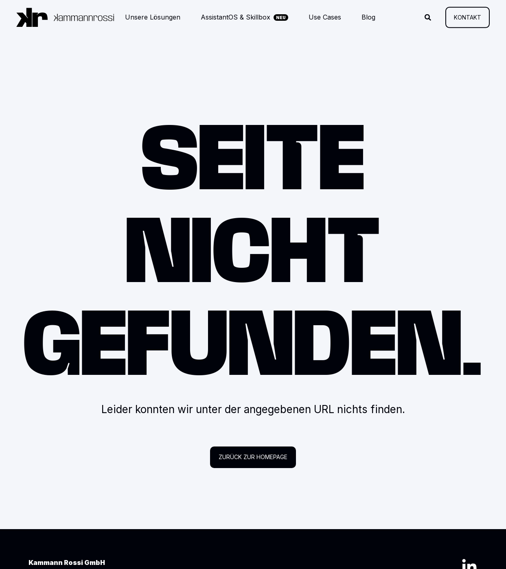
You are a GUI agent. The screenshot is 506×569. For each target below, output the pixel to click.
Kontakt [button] (467, 16)
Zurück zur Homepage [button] (253, 456)
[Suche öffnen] (429, 17)
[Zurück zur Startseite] (65, 17)
